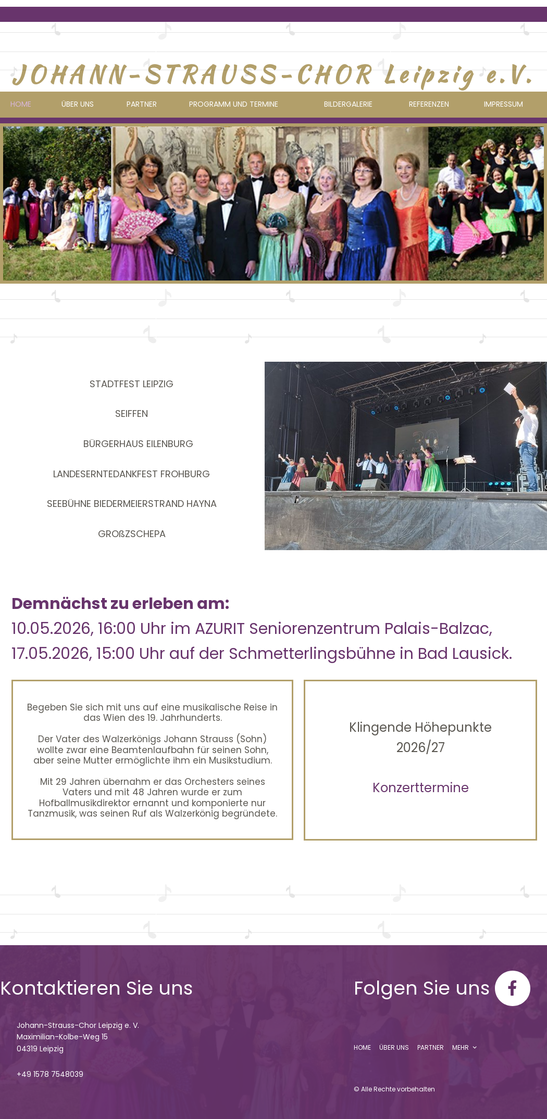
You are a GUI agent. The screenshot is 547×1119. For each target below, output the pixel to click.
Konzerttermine (420, 787)
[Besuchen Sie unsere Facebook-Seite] (512, 988)
